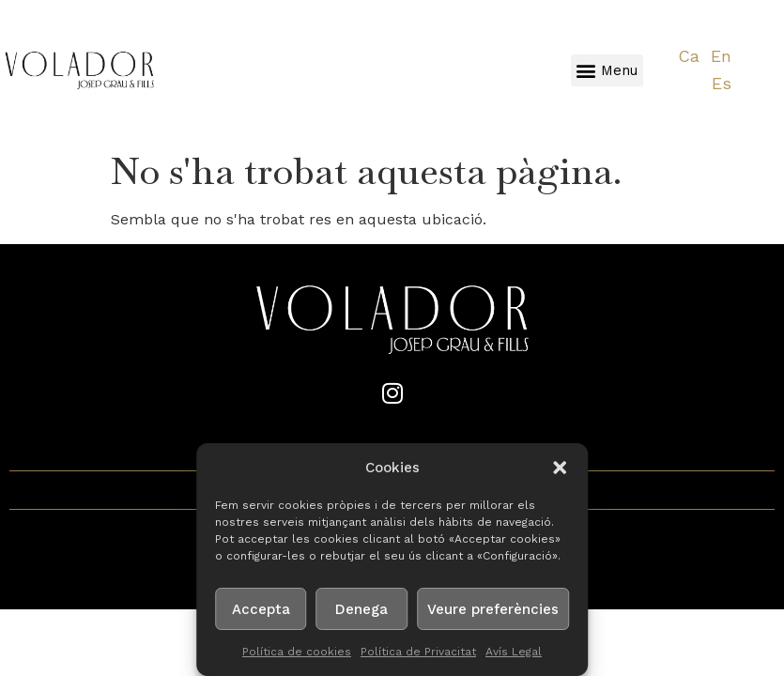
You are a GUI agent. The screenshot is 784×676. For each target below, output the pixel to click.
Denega (361, 609)
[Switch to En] (721, 56)
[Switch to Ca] (688, 56)
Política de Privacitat (418, 651)
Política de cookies (296, 651)
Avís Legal (513, 651)
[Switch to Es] (721, 84)
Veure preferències (493, 609)
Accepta (261, 609)
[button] (559, 467)
